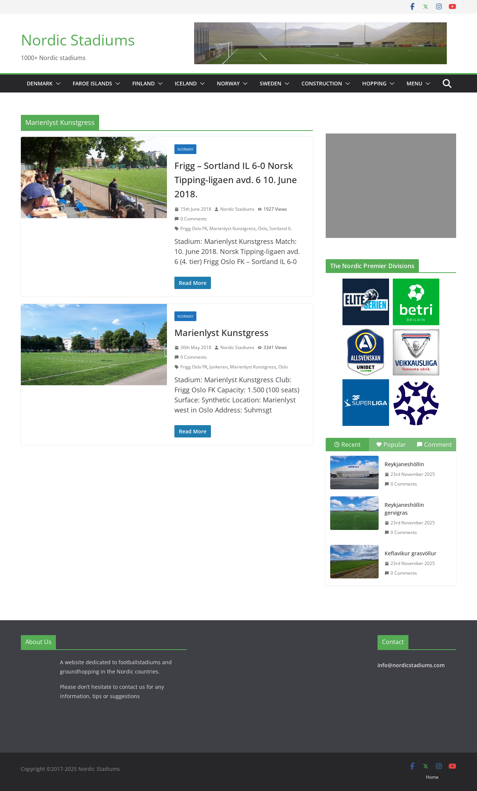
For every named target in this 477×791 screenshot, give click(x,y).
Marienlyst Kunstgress (232, 228)
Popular (391, 444)
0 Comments (190, 219)
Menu (414, 83)
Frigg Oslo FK (193, 228)
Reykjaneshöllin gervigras (404, 508)
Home (432, 777)
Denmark (40, 83)
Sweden (270, 83)
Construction (321, 83)
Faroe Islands (92, 83)
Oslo (262, 228)
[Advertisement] (389, 186)
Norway (228, 83)
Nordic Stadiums (78, 39)
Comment (434, 444)
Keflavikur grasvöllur (410, 553)
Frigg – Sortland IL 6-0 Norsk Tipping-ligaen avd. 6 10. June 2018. (235, 179)
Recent (347, 444)
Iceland (186, 83)
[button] (57, 83)
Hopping (374, 83)
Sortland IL (280, 228)
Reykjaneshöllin (404, 464)
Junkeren (218, 367)
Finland (143, 83)
